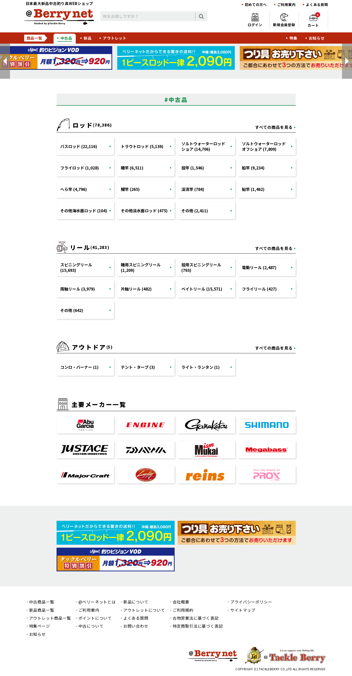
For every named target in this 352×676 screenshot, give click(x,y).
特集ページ (39, 626)
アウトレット (115, 38)
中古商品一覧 (41, 601)
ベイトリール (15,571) (201, 289)
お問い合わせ (135, 626)
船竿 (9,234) (253, 168)
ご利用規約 (183, 610)
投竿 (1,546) (192, 168)
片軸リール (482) (136, 289)
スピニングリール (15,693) (76, 267)
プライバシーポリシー (251, 601)
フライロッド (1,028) (79, 168)
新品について (135, 601)
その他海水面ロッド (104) (83, 211)
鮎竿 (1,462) (253, 189)
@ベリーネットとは (97, 601)
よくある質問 (317, 4)
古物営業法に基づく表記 (196, 618)
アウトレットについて (144, 610)
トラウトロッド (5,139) (142, 146)
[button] (5, 61)
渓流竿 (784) (192, 189)
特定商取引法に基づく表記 (198, 626)
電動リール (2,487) (259, 267)
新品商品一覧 (41, 610)
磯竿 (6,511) (132, 168)
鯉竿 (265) (130, 189)
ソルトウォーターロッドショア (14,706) (203, 146)
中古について (91, 626)
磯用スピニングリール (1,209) (141, 267)
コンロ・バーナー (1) (79, 367)
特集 (293, 38)
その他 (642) (71, 310)
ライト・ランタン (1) (200, 367)
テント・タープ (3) (138, 367)
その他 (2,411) (194, 211)
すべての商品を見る (274, 127)
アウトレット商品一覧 (50, 618)
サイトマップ (242, 610)
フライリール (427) (259, 289)
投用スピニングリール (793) (201, 267)
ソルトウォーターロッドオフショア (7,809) (264, 146)
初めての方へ (256, 4)
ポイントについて (95, 618)
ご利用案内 (286, 4)
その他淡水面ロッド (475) (144, 211)
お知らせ (317, 38)
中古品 (66, 38)
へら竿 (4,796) (73, 189)
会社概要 (181, 601)
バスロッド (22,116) (78, 146)
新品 (88, 38)
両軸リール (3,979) (77, 289)
